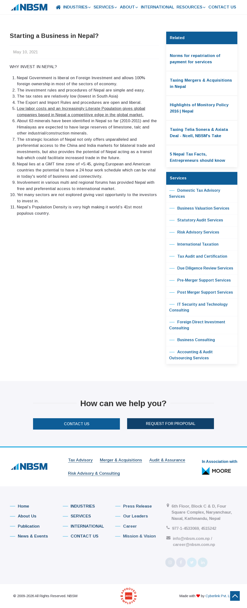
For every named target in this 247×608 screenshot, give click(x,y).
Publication (23, 526)
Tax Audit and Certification (198, 256)
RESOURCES (191, 7)
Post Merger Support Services (201, 293)
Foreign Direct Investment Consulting (197, 324)
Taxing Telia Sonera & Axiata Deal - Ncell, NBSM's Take (199, 132)
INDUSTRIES (77, 7)
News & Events (27, 536)
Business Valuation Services (199, 208)
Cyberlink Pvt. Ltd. (220, 593)
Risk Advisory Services (194, 232)
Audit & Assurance (167, 458)
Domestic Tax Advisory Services (194, 193)
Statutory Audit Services (196, 220)
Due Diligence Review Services (201, 268)
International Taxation (194, 244)
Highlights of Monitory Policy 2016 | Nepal (199, 108)
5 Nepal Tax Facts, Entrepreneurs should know (197, 157)
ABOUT (129, 7)
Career (122, 526)
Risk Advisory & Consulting (94, 471)
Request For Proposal (170, 420)
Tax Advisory (80, 458)
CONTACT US (222, 7)
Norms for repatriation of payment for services (195, 58)
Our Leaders (127, 516)
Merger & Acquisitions (121, 458)
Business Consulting (192, 340)
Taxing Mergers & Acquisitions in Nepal (201, 83)
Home (18, 506)
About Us (21, 516)
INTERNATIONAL (157, 7)
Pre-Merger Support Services (200, 280)
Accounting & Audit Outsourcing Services (191, 354)
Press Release (129, 506)
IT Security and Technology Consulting (198, 307)
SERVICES (105, 7)
